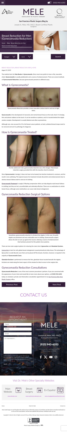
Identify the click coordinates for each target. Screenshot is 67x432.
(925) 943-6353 (49, 344)
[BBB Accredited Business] (34, 421)
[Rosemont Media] (41, 425)
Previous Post (12, 284)
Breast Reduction (8, 67)
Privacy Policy (28, 415)
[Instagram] (57, 357)
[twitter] (46, 357)
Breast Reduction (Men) (23, 67)
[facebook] (41, 357)
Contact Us (62, 406)
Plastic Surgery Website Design (31, 425)
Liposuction (5, 250)
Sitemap (34, 415)
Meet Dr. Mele (32, 406)
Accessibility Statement (58, 415)
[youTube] (51, 357)
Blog (8, 43)
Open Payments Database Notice (44, 415)
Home (3, 43)
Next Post (57, 284)
